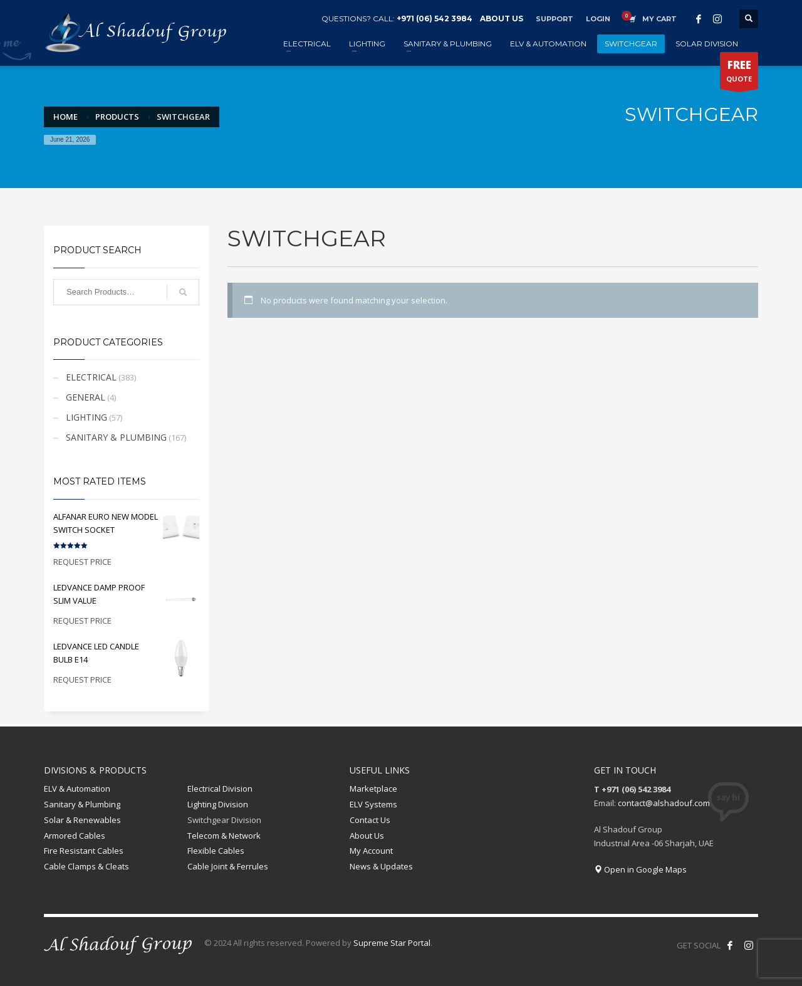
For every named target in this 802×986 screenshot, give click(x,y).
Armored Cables (74, 835)
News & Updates (381, 866)
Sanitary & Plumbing (82, 804)
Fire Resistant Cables (83, 850)
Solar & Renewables (82, 820)
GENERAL (85, 397)
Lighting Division (217, 804)
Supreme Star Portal (391, 942)
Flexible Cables (215, 850)
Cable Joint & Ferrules (227, 866)
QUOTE (739, 73)
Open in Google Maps (640, 869)
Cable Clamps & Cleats (86, 866)
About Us (367, 835)
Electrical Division (220, 788)
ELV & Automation (77, 788)
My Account (371, 850)
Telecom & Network (224, 835)
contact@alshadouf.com (664, 803)
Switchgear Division (224, 820)
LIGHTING (86, 417)
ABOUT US (501, 18)
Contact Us (370, 820)
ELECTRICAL (91, 377)
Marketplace (373, 788)
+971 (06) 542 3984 (434, 18)
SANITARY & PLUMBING (116, 437)
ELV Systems (373, 804)
